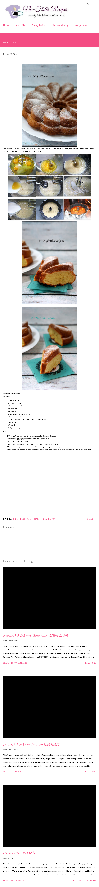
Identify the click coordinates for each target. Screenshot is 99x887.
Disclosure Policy (60, 25)
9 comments (17, 772)
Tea (53, 519)
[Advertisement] (49, 485)
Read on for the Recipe (84, 881)
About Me (20, 25)
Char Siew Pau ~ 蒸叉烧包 (19, 853)
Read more (90, 663)
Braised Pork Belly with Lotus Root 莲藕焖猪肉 (31, 744)
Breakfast (19, 519)
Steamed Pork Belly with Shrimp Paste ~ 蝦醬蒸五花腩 (35, 635)
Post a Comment (19, 663)
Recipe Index (81, 25)
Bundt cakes (34, 519)
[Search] (88, 4)
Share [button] (90, 519)
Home (6, 25)
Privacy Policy (38, 25)
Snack (46, 519)
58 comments (17, 881)
